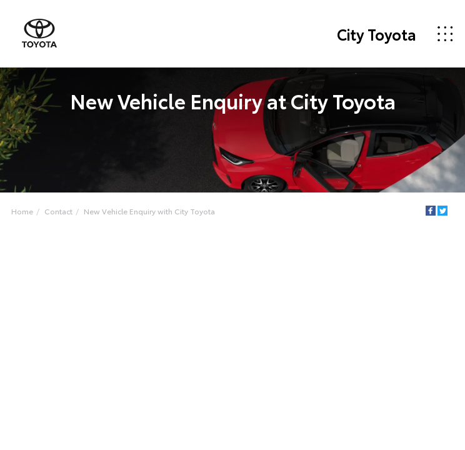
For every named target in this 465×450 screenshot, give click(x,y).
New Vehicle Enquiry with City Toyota (149, 211)
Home (22, 211)
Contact (58, 211)
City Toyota (376, 33)
